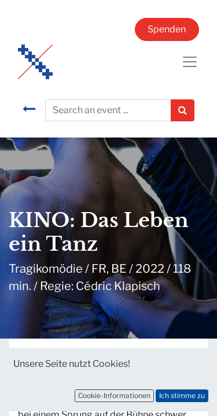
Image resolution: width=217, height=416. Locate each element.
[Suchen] (182, 110)
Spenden (167, 29)
